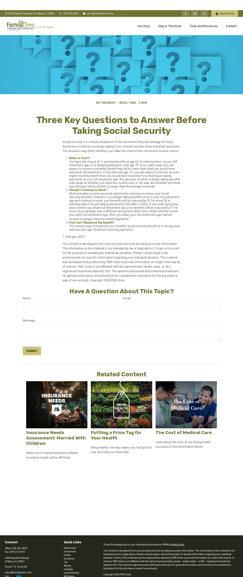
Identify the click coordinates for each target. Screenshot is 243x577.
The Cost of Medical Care (184, 422)
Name (27, 288)
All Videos (69, 566)
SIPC (123, 574)
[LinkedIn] (195, 3)
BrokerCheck (177, 534)
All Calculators (71, 569)
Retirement (70, 537)
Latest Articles (71, 562)
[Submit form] (32, 341)
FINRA (116, 574)
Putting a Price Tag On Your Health (116, 425)
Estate (67, 545)
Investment (70, 541)
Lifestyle (68, 559)
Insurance (69, 548)
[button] (144, 15)
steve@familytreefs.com (98, 3)
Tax (66, 552)
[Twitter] (185, 3)
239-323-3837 (68, 3)
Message (29, 310)
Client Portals (224, 3)
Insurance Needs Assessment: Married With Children (56, 428)
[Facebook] (204, 3)
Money (67, 555)
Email (126, 288)
